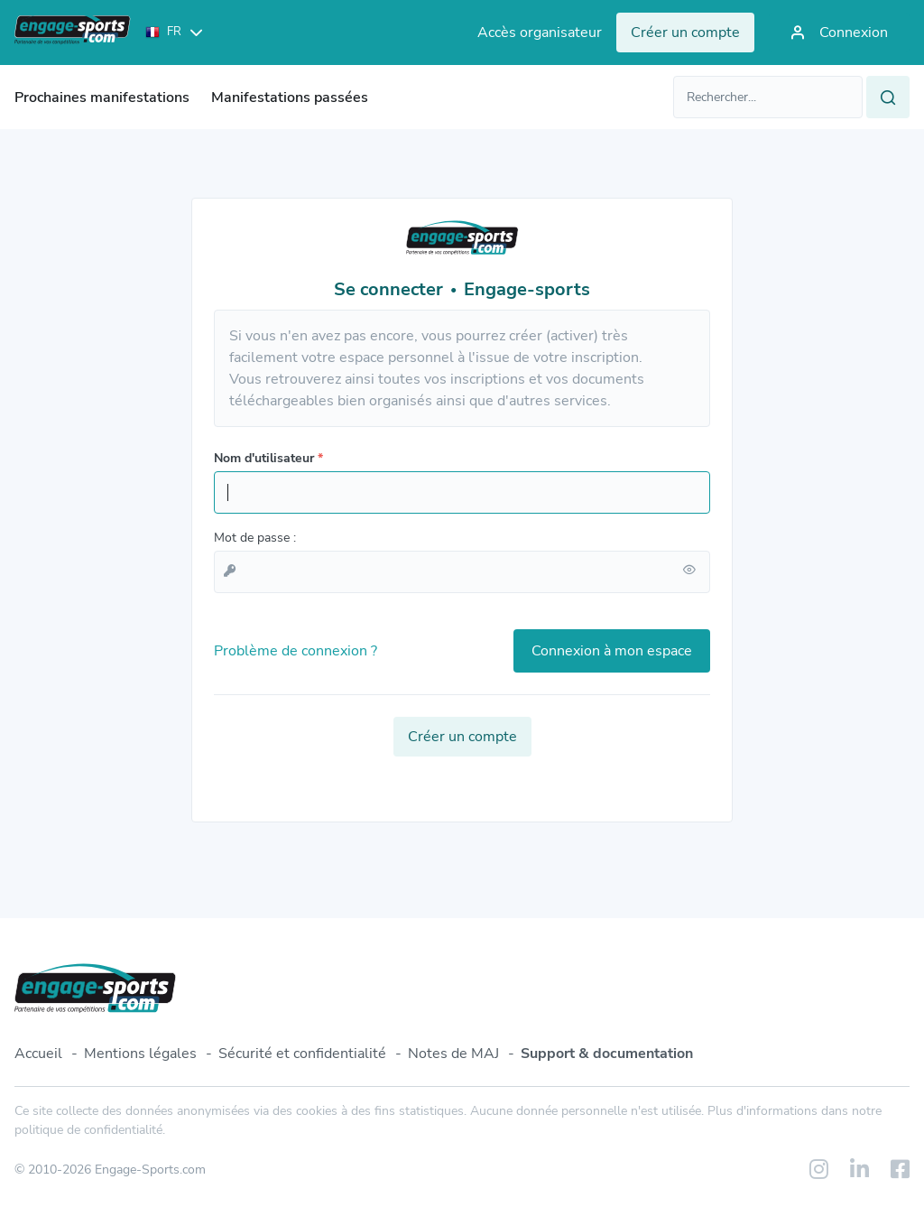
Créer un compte (462, 737)
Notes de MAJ (453, 1053)
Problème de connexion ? (295, 651)
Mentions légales (140, 1053)
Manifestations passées (289, 97)
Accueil (38, 1053)
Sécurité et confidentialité (302, 1053)
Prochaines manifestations (101, 97)
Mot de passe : (255, 537)
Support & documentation (607, 1053)
